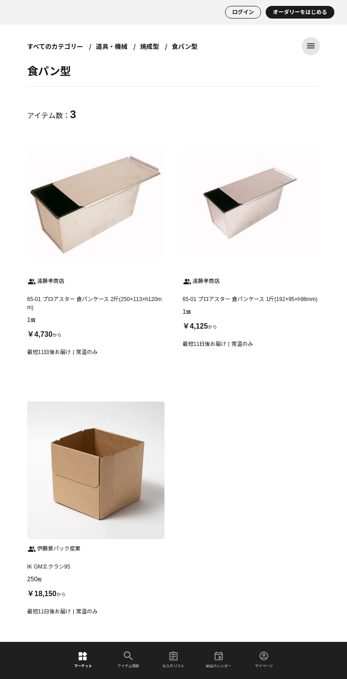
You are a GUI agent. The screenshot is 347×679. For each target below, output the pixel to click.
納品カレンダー (218, 659)
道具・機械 (111, 46)
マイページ (264, 659)
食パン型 (184, 46)
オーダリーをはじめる (300, 12)
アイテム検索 (128, 659)
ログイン (243, 12)
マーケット (83, 659)
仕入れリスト (173, 659)
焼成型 (149, 46)
